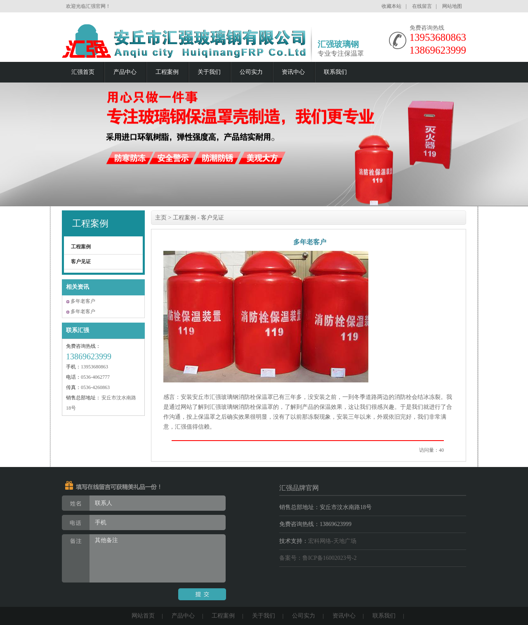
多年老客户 (83, 301)
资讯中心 (293, 72)
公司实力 (251, 72)
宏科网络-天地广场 (332, 541)
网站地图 (452, 6)
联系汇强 (77, 330)
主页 (161, 218)
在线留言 (422, 6)
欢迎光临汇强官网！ (88, 6)
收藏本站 (391, 6)
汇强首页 (82, 72)
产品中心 (125, 72)
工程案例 (167, 72)
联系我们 (335, 72)
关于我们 (209, 72)
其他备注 (144, 558)
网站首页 (143, 616)
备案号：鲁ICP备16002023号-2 (317, 558)
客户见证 (81, 261)
